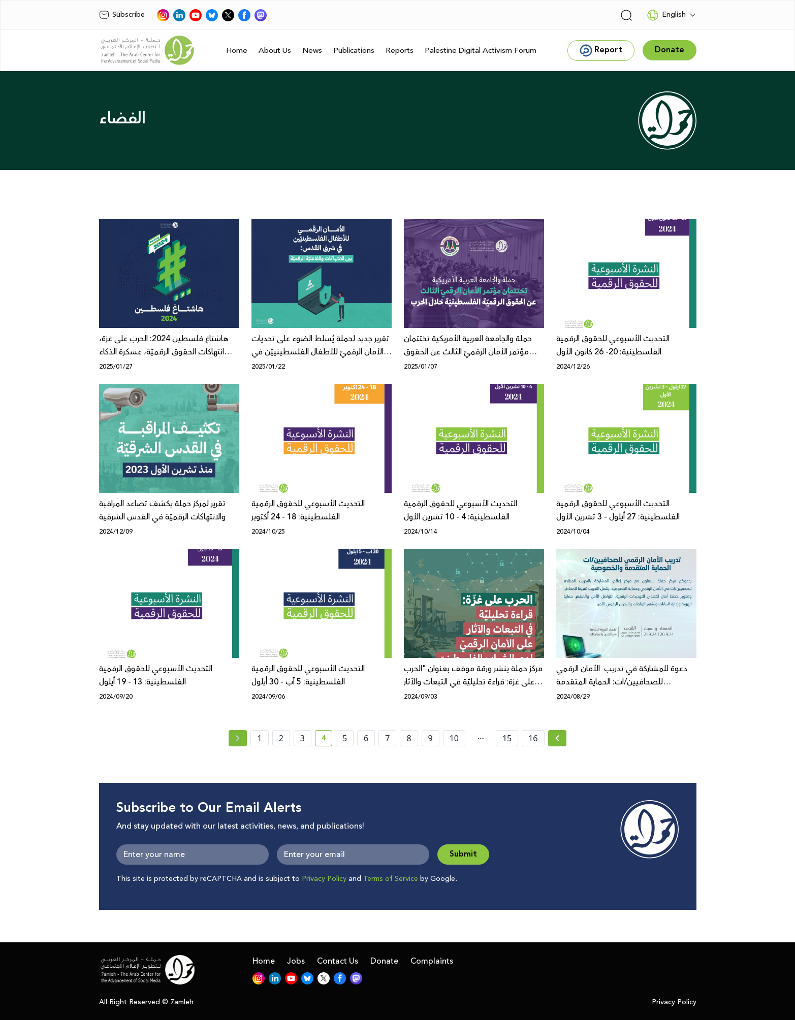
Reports (400, 50)
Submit (463, 854)
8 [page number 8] (408, 738)
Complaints (431, 961)
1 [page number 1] (259, 738)
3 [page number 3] (302, 738)
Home (236, 50)
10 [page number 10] (454, 738)
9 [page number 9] (430, 738)
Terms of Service (390, 878)
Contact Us (337, 961)
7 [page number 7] (387, 738)
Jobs (296, 961)
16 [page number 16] (532, 738)
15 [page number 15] (507, 738)
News (312, 50)
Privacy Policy (324, 878)
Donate (384, 961)
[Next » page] (557, 738)
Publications (353, 50)
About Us (275, 50)
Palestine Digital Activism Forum (480, 50)
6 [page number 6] (366, 738)
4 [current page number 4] (327, 740)
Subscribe (122, 14)
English (666, 15)
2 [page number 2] (281, 738)
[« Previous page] (238, 738)
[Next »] (557, 738)
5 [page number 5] (344, 738)
